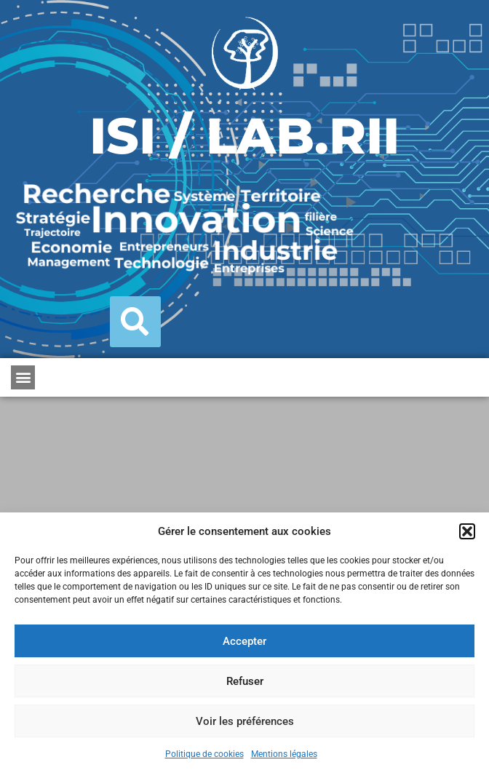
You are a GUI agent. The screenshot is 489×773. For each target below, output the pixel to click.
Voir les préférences (245, 721)
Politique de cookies (204, 754)
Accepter (244, 641)
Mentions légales (284, 754)
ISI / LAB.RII (244, 135)
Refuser (244, 681)
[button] (467, 531)
